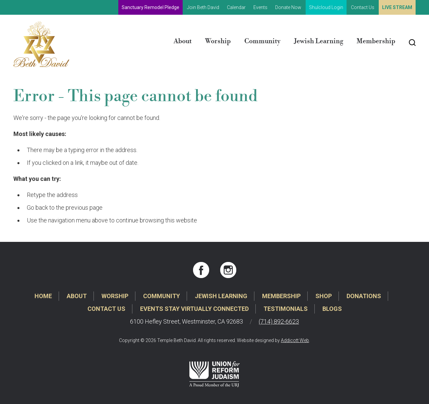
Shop (323, 295)
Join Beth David (203, 7)
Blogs (332, 308)
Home (43, 295)
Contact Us (362, 7)
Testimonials (285, 308)
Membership (376, 41)
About (183, 41)
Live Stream (397, 7)
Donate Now (288, 7)
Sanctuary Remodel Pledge (150, 7)
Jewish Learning (318, 41)
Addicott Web (295, 340)
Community (262, 41)
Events (260, 7)
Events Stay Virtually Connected (194, 308)
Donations (364, 295)
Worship (218, 41)
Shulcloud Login (326, 7)
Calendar (236, 7)
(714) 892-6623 (279, 321)
